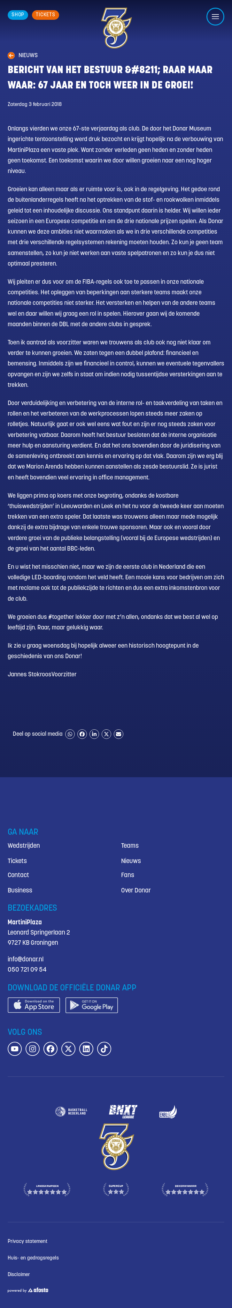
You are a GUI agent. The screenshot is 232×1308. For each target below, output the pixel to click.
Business (20, 891)
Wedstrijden (24, 846)
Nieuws (131, 861)
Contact (18, 875)
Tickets (17, 861)
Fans (127, 875)
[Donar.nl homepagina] (116, 28)
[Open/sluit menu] (215, 17)
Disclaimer (19, 1274)
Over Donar (136, 891)
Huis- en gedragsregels (33, 1258)
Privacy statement (27, 1241)
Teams (130, 846)
